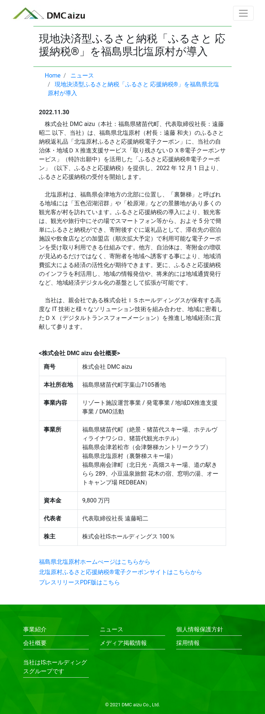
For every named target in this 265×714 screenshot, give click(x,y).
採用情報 (188, 642)
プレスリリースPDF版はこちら (79, 582)
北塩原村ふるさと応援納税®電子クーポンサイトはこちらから (120, 572)
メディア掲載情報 (123, 642)
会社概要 (35, 642)
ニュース (111, 629)
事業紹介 (35, 629)
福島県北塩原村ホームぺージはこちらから (94, 561)
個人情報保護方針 (199, 629)
